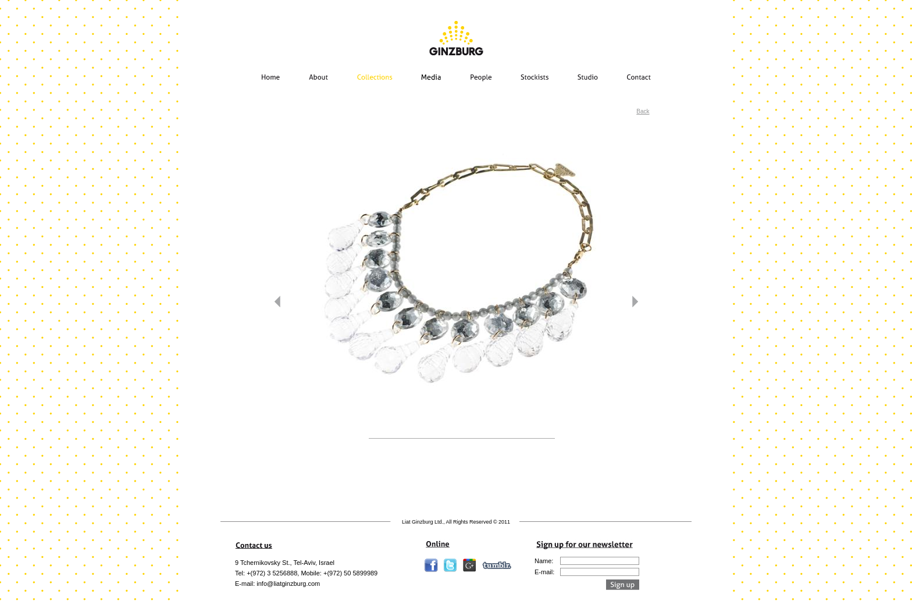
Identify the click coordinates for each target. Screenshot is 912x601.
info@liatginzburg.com (288, 583)
